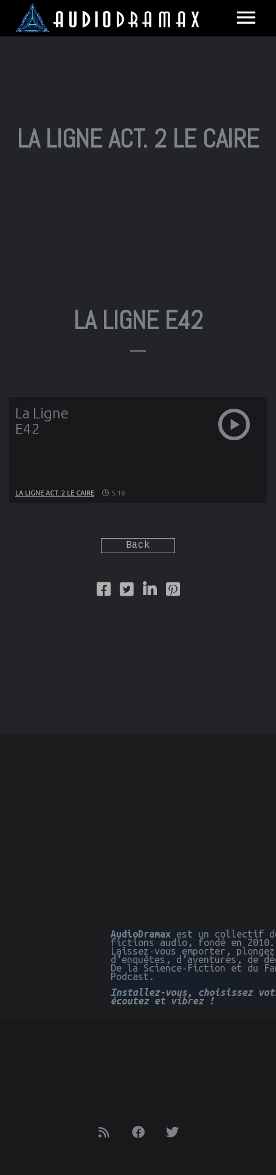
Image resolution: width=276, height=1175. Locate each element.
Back (138, 546)
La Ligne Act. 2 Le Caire (54, 493)
